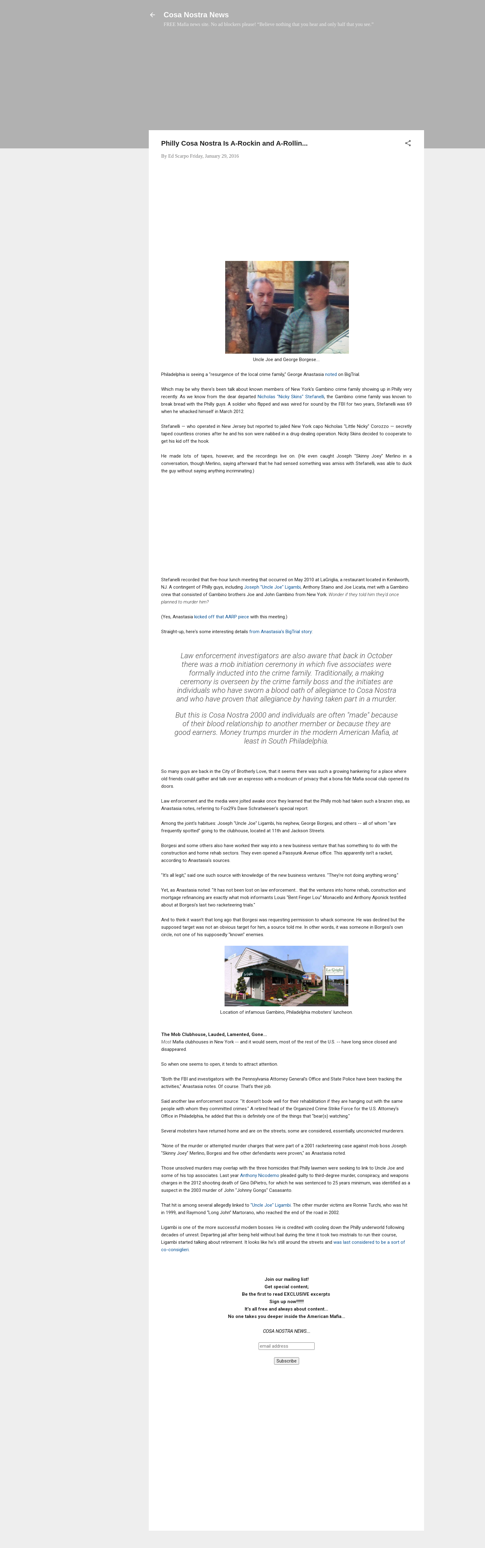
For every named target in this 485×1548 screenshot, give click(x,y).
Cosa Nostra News (196, 15)
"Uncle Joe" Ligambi (271, 1205)
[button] (408, 144)
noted (331, 374)
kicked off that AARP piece (221, 617)
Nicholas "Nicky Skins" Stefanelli (291, 396)
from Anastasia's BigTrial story (280, 631)
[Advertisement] (286, 82)
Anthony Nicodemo (259, 1175)
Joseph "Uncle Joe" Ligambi (272, 587)
